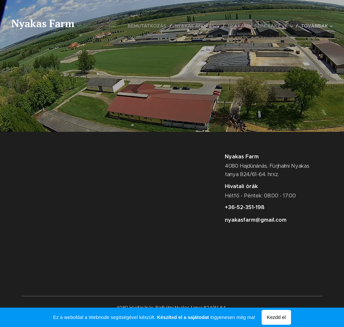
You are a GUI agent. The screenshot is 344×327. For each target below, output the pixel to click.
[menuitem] (149, 26)
